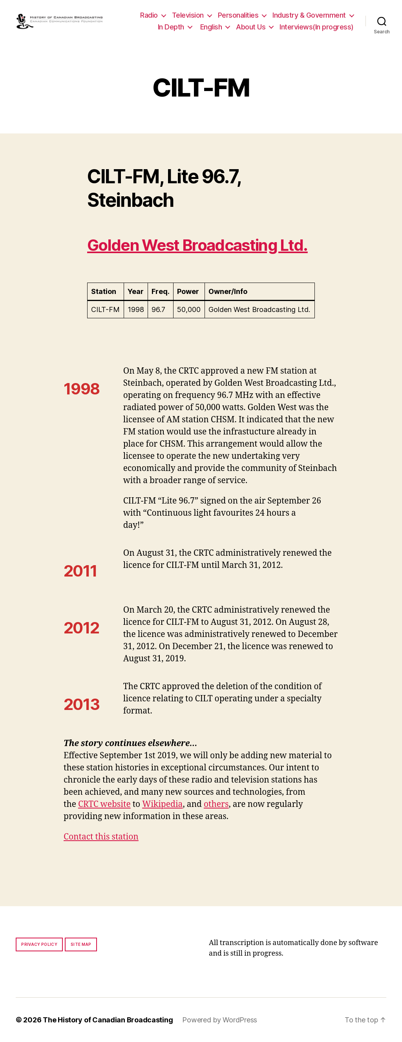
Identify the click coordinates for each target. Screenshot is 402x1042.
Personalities (238, 15)
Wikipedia (162, 804)
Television (188, 15)
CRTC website (104, 804)
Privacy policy (39, 944)
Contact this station (101, 837)
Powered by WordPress (219, 1020)
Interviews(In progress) (317, 27)
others (216, 804)
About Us (250, 27)
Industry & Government (309, 15)
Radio (149, 15)
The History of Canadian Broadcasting (108, 1020)
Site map (81, 944)
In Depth (171, 27)
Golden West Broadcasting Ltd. (197, 245)
